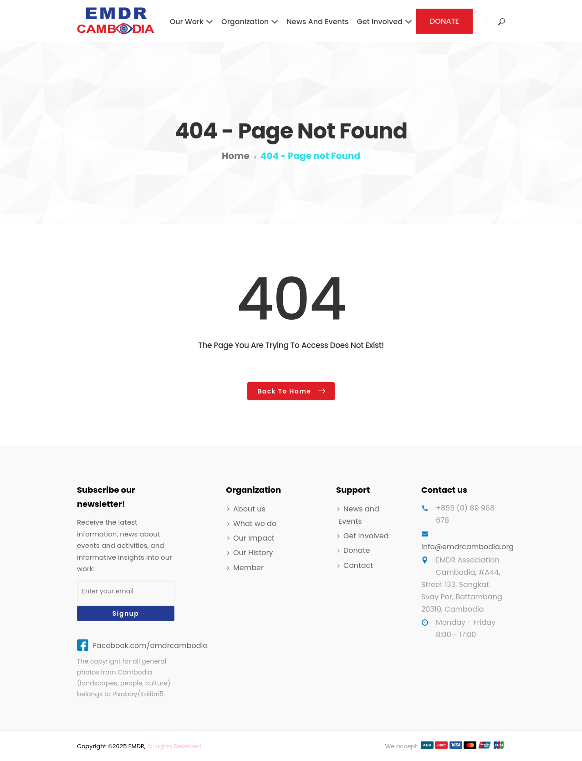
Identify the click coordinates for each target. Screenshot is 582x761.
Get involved (380, 21)
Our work (187, 21)
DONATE (444, 21)
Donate (356, 550)
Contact (358, 565)
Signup (125, 613)
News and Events (317, 21)
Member (248, 567)
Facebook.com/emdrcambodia (150, 645)
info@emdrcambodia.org (467, 546)
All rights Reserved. (174, 746)
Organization (245, 21)
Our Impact (254, 538)
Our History (253, 552)
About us (249, 509)
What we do (254, 523)
